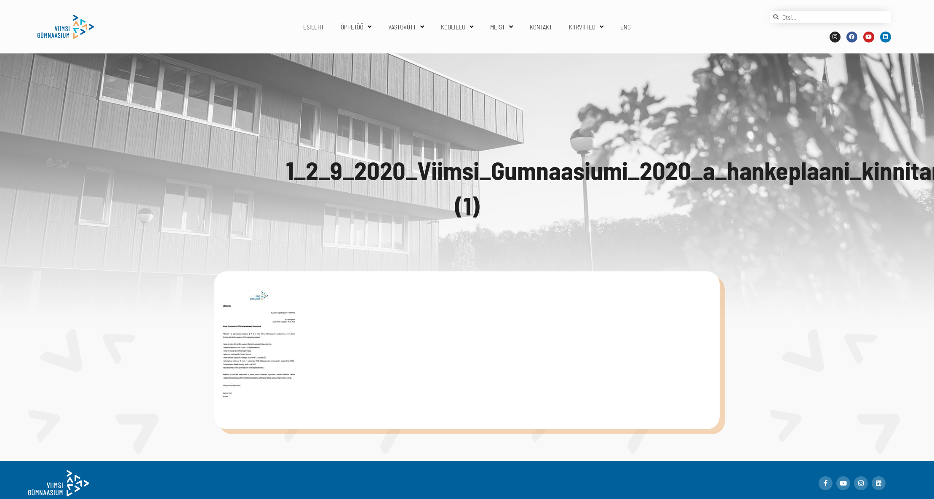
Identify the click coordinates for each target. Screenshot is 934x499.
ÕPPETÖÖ (356, 26)
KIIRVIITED (586, 26)
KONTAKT (541, 27)
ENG (625, 27)
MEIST (501, 26)
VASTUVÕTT (406, 26)
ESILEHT (313, 27)
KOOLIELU (457, 26)
